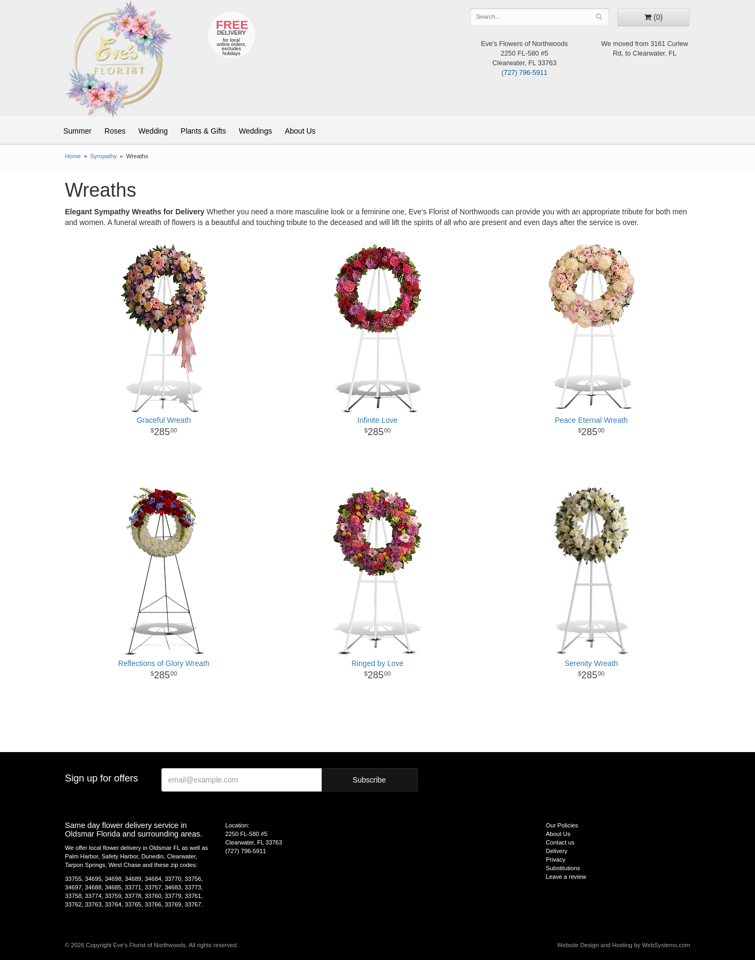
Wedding (153, 131)
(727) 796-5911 (524, 72)
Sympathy (103, 156)
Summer (78, 131)
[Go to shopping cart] (653, 17)
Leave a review (566, 876)
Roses (115, 131)
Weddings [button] (255, 131)
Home (73, 156)
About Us (558, 834)
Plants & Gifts (203, 131)
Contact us (560, 842)
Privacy (556, 859)
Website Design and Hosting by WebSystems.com (623, 945)
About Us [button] (300, 131)
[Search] (599, 16)
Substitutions (563, 868)
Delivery (556, 851)
